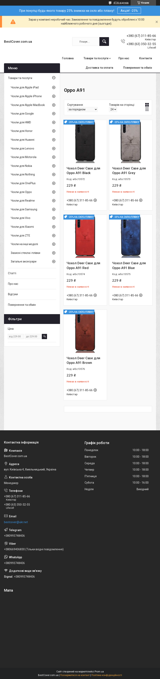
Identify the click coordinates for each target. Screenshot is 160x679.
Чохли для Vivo (20, 218)
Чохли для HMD (21, 122)
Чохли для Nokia (21, 165)
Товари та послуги (96, 58)
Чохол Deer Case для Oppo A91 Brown (83, 360)
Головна (68, 58)
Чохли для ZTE (20, 235)
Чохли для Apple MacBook (28, 105)
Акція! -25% (129, 11)
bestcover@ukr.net (16, 522)
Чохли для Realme (23, 200)
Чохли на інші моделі (24, 244)
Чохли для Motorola (23, 157)
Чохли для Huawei (22, 139)
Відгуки (13, 294)
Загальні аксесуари (23, 261)
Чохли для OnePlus (23, 183)
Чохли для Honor (22, 131)
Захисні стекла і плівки (25, 252)
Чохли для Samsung (24, 209)
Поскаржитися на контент (75, 675)
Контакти (145, 58)
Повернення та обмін (137, 67)
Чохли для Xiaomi (22, 226)
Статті (12, 273)
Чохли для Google (22, 113)
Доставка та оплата (99, 67)
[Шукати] (104, 41)
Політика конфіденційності (106, 675)
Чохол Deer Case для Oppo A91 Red (83, 265)
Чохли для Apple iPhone (26, 96)
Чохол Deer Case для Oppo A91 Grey (129, 170)
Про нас (123, 58)
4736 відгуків (121, 2)
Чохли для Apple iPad (25, 87)
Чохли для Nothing (23, 174)
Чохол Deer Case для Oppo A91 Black (83, 170)
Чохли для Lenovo (22, 148)
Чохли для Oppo (21, 192)
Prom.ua (99, 671)
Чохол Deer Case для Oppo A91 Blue (129, 265)
